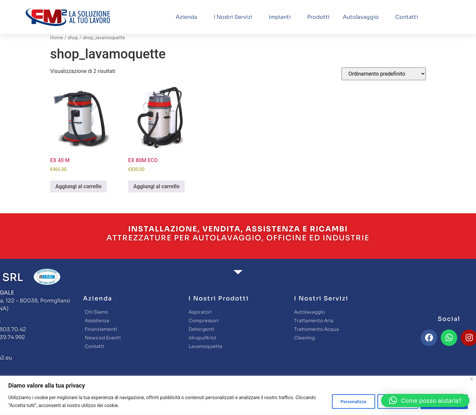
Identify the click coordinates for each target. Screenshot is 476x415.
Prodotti (318, 17)
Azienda (188, 17)
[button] (425, 400)
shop (73, 38)
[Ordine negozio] (384, 73)
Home (56, 38)
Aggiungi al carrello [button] (78, 186)
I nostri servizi (234, 17)
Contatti (406, 17)
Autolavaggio (362, 17)
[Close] (471, 378)
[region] (238, 395)
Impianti (281, 17)
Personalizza (346, 401)
